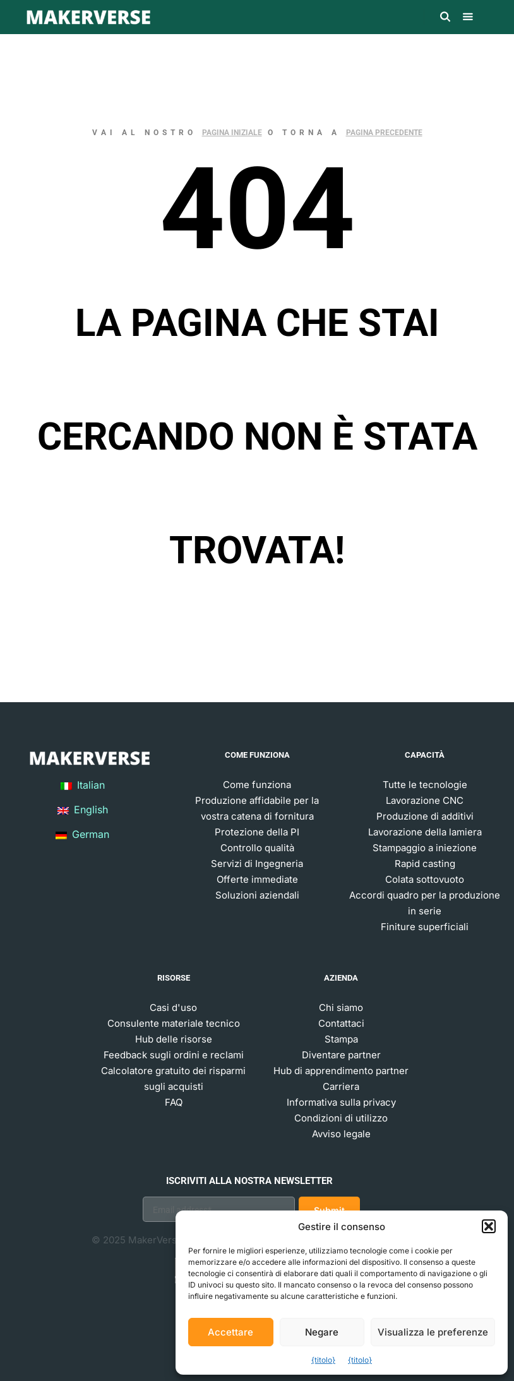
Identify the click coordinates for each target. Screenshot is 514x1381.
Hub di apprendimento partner (341, 1071)
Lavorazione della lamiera (425, 832)
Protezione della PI (257, 832)
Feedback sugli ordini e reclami (174, 1055)
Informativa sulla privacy (341, 1102)
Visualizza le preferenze (433, 1332)
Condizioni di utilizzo (341, 1118)
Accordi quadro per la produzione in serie (424, 903)
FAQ (173, 1102)
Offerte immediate (257, 879)
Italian (83, 785)
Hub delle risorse (173, 1039)
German (82, 834)
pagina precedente (384, 132)
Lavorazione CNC (424, 800)
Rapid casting (425, 864)
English (82, 809)
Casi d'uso (173, 1007)
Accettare (230, 1332)
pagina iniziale (232, 132)
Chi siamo (341, 1007)
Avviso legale (341, 1134)
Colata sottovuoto (424, 879)
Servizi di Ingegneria (257, 864)
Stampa (341, 1039)
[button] (488, 1226)
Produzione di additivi (425, 816)
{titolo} (323, 1360)
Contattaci (341, 1023)
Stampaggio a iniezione (425, 848)
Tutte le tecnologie (425, 785)
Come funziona (257, 785)
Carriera (341, 1086)
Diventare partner (341, 1055)
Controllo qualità (257, 848)
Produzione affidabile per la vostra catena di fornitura (257, 808)
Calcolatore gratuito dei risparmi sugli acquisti (173, 1078)
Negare (321, 1332)
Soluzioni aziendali (257, 895)
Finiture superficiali (425, 927)
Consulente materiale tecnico (173, 1023)
